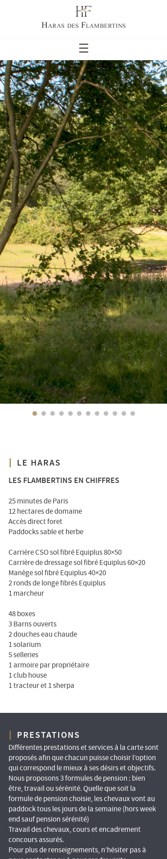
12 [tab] (132, 413)
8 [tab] (97, 413)
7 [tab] (88, 413)
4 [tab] (61, 413)
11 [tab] (123, 413)
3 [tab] (52, 413)
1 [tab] (34, 413)
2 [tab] (43, 413)
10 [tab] (114, 413)
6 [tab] (79, 413)
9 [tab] (106, 413)
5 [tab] (70, 413)
